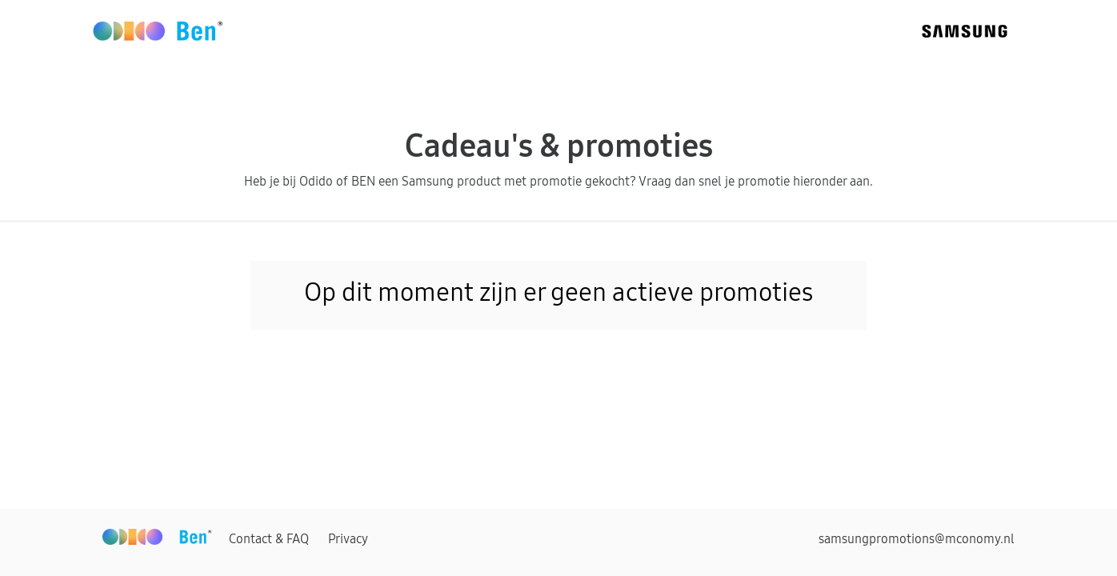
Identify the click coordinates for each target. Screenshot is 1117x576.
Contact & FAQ (269, 538)
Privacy (348, 538)
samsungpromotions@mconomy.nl (917, 538)
